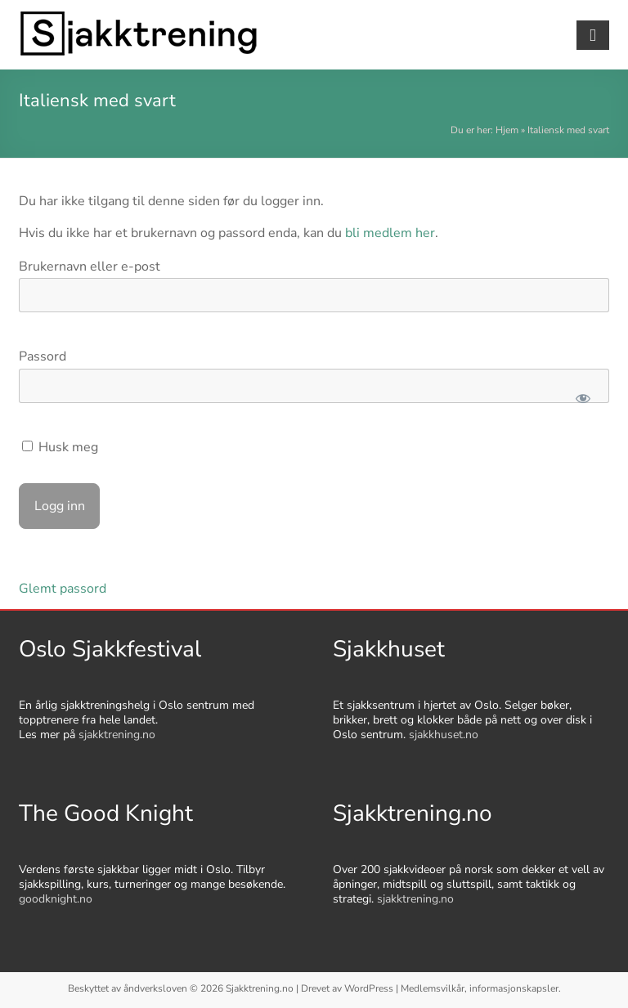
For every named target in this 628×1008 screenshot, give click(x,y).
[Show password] (582, 398)
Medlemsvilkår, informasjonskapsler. (481, 988)
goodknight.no (55, 899)
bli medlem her (390, 233)
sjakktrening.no (116, 734)
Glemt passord (62, 589)
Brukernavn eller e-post (89, 267)
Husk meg (60, 447)
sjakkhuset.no (443, 734)
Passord (42, 356)
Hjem (507, 130)
